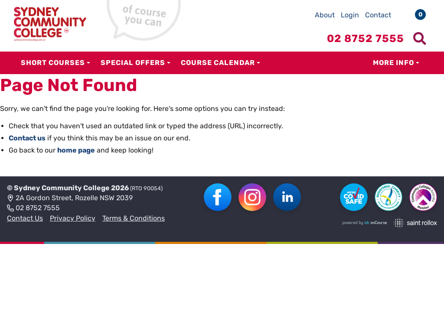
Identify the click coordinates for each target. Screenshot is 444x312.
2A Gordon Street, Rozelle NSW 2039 (70, 198)
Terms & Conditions (133, 218)
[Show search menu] (419, 38)
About (325, 15)
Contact (378, 15)
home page (76, 150)
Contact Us (25, 218)
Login (350, 15)
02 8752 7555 (33, 208)
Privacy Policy (72, 218)
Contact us (27, 138)
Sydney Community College (62, 188)
